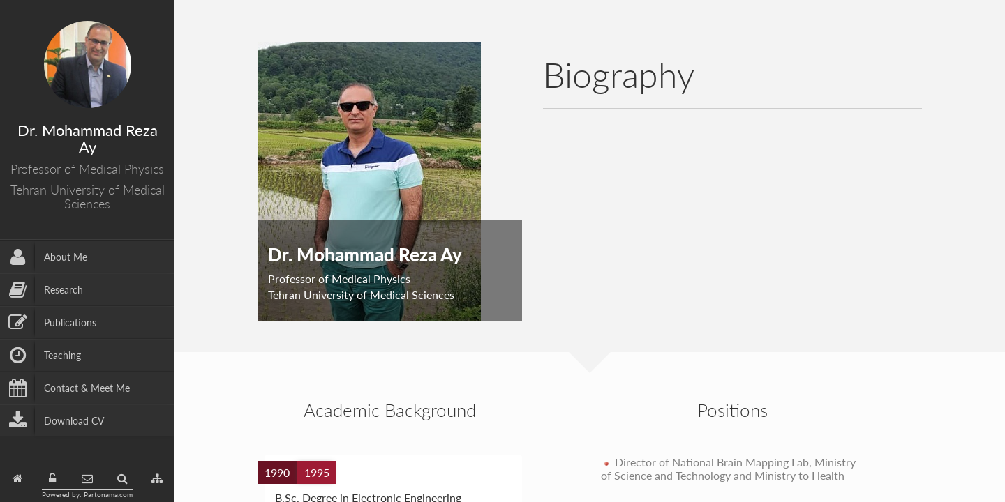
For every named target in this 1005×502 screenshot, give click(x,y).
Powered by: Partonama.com (87, 494)
